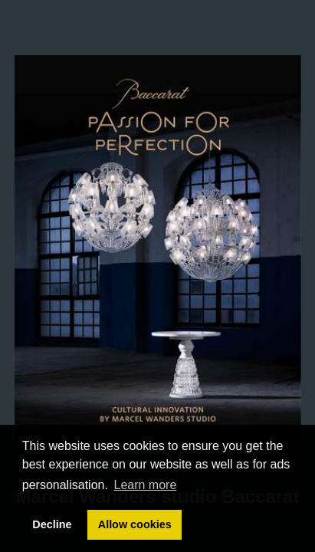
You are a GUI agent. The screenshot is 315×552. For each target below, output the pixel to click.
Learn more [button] (145, 484)
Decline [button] (51, 524)
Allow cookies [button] (135, 524)
